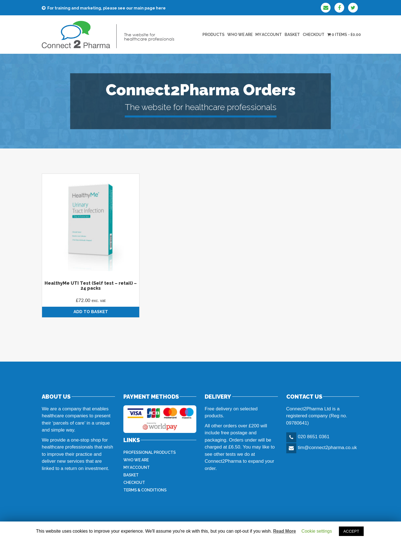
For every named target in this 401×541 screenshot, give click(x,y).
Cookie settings (317, 531)
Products (213, 34)
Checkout (313, 34)
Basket (292, 34)
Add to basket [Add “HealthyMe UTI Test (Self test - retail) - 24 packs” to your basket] (91, 311)
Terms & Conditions (145, 490)
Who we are (240, 34)
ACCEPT (351, 531)
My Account (268, 34)
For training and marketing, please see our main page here (106, 8)
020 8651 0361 (313, 436)
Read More (284, 531)
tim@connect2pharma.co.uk (327, 447)
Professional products (149, 452)
